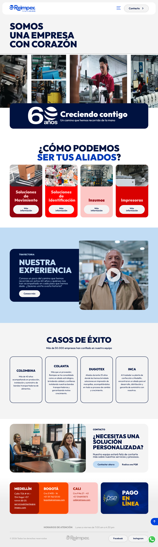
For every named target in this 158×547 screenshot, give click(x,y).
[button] (113, 275)
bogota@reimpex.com (54, 500)
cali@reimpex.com (81, 500)
